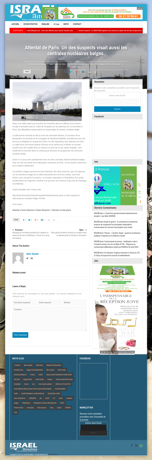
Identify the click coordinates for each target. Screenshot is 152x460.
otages (16, 403)
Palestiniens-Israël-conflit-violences (45, 403)
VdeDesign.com (53, 454)
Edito (66, 25)
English (45, 25)
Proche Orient (18, 408)
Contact (77, 25)
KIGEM (96, 213)
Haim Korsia (40, 379)
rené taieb (30, 408)
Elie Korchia (50, 370)
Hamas (49, 379)
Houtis (26, 384)
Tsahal (59, 408)
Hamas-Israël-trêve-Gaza (64, 379)
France (108, 64)
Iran (33, 384)
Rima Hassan (41, 408)
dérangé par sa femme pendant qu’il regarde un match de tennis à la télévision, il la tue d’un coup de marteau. (30, 234)
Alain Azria (39, 365)
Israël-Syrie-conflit (54, 393)
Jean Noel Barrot (19, 398)
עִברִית (56, 25)
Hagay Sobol (27, 379)
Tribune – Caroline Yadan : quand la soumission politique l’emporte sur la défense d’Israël (117, 234)
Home (12, 77)
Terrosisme (116, 64)
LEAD (47, 398)
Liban (60, 398)
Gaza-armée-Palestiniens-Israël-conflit (58, 375)
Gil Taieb (17, 379)
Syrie (51, 408)
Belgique (102, 64)
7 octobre (17, 365)
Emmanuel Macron (20, 375)
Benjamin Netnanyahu (54, 365)
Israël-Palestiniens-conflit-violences (32, 393)
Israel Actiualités (60, 389)
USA (15, 412)
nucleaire (69, 398)
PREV (62, 403)
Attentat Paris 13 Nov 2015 (88, 64)
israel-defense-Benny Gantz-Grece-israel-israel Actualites (32, 389)
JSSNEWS (32, 398)
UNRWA (68, 408)
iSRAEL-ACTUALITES (63, 384)
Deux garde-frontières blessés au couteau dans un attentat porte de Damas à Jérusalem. (68, 233)
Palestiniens (26, 403)
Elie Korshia (62, 370)
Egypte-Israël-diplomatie (35, 370)
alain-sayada (28, 365)
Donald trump (18, 370)
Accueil (15, 25)
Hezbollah (17, 384)
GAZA (41, 375)
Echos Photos (30, 25)
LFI (54, 398)
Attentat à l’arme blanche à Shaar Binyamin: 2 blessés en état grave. (41, 210)
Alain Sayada (41, 64)
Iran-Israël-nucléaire (45, 384)
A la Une (74, 64)
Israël (16, 393)
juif (41, 398)
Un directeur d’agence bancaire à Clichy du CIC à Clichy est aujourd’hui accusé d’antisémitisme (117, 254)
